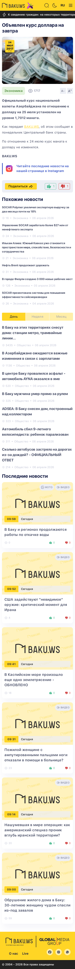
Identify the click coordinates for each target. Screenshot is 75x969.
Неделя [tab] (37, 316)
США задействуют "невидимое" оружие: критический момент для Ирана (35, 604)
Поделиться (20, 186)
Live (25, 953)
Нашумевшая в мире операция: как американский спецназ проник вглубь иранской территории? (37, 830)
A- (63, 90)
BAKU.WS (31, 127)
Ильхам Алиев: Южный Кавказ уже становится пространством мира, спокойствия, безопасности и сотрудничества (36, 247)
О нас (13, 953)
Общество (24, 345)
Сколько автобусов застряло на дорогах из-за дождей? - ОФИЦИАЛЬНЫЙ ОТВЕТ (37, 454)
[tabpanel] (37, 397)
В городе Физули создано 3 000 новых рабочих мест (37, 279)
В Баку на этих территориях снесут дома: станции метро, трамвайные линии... (32, 332)
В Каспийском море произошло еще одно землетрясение (33, 679)
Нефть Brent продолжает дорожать (25, 265)
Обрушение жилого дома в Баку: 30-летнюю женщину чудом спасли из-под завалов (37, 905)
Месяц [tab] (61, 316)
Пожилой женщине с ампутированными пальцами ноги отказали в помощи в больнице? (35, 755)
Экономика (13, 91)
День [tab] (14, 316)
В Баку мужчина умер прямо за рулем (35, 394)
